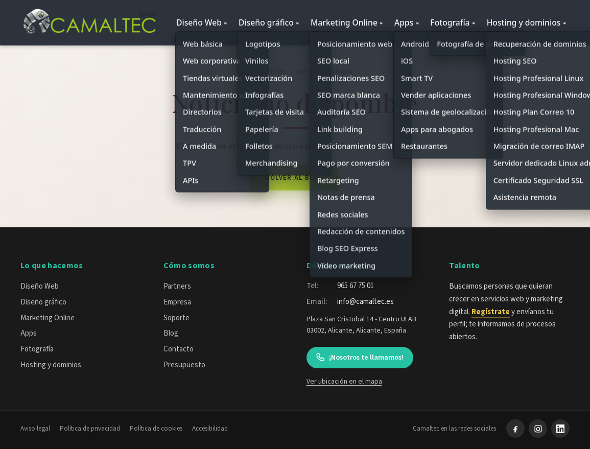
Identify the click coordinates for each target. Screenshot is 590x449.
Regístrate (490, 311)
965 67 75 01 (355, 285)
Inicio (247, 71)
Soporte (176, 318)
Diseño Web (199, 22)
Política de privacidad (90, 428)
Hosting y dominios (524, 22)
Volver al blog (295, 177)
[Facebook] (515, 428)
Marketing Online (344, 22)
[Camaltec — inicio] (91, 22)
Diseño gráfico (266, 22)
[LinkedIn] (560, 428)
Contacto (178, 349)
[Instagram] (538, 428)
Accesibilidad (210, 428)
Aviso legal (35, 428)
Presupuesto (184, 365)
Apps (403, 22)
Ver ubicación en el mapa (344, 381)
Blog (278, 71)
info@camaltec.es (365, 301)
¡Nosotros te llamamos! (360, 357)
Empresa (177, 302)
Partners (177, 286)
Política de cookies (156, 428)
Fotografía (449, 22)
